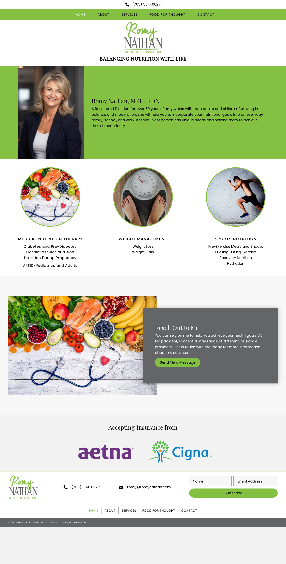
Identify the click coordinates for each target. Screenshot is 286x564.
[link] (81, 14)
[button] (177, 362)
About (109, 510)
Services (129, 510)
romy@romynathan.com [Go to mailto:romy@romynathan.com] (149, 487)
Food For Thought (158, 510)
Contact (189, 510)
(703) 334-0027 (146, 4)
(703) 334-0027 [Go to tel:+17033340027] (86, 487)
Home (93, 510)
